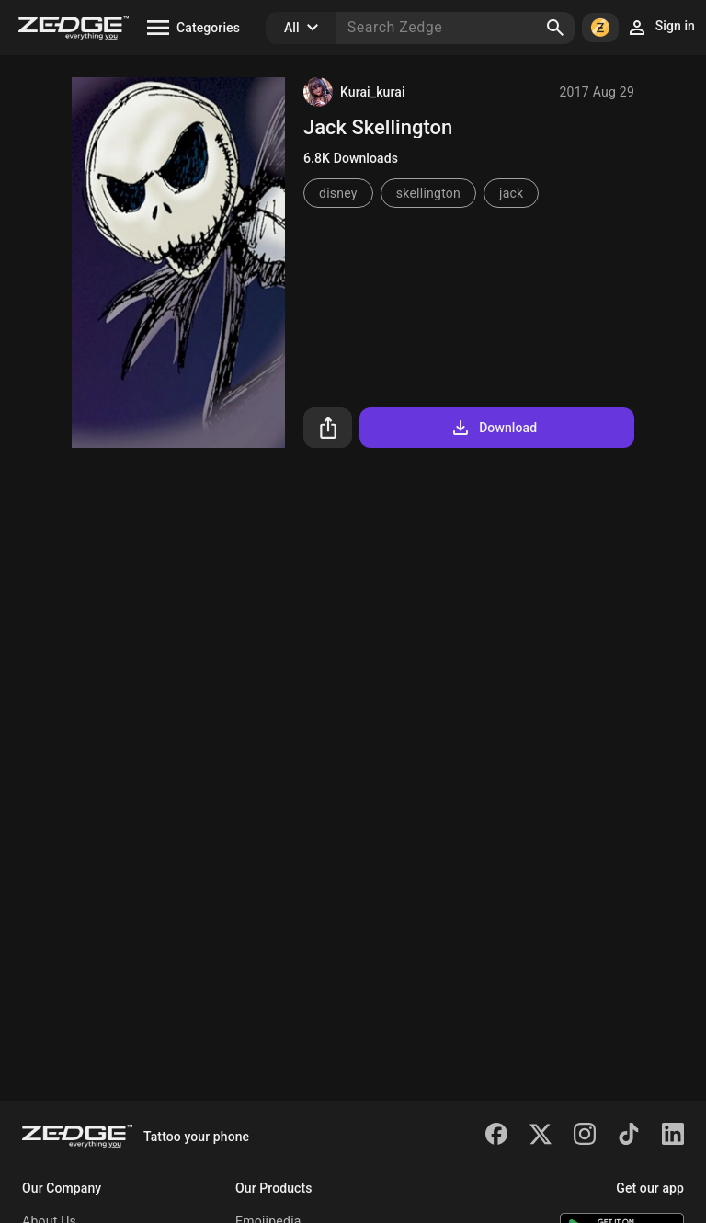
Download (493, 428)
